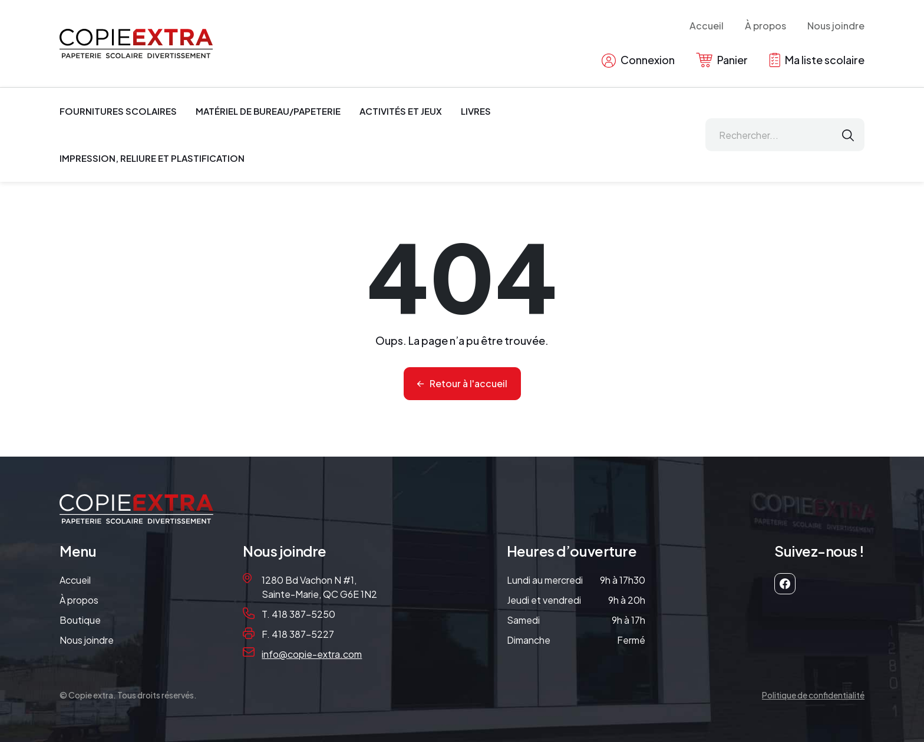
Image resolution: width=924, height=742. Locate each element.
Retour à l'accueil (468, 383)
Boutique (80, 620)
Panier (722, 60)
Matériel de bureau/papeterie (268, 111)
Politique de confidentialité (813, 695)
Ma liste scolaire (816, 60)
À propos (765, 25)
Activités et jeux (400, 111)
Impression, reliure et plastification (152, 158)
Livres (476, 111)
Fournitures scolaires (118, 111)
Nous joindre (835, 25)
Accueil (706, 25)
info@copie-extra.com (312, 654)
